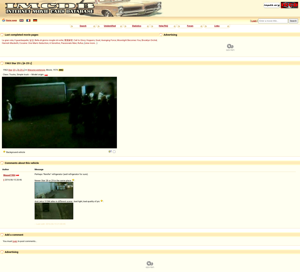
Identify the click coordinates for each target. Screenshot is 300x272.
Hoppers (90, 40)
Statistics (136, 26)
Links (216, 26)
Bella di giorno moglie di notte (49, 40)
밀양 (31, 40)
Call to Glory (80, 40)
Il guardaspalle (21, 40)
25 (14, 70)
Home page (11, 20)
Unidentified (110, 26)
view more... (91, 43)
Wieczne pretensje (36, 70)
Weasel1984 (9, 175)
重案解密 (68, 40)
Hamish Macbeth (10, 43)
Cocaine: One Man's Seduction (33, 43)
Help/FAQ (163, 26)
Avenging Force (108, 40)
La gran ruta (7, 40)
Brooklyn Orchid (149, 40)
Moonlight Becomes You (129, 40)
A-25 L (21, 70)
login (15, 241)
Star (10, 70)
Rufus (80, 43)
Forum (190, 26)
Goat (98, 40)
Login (254, 21)
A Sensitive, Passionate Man (63, 43)
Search (83, 26)
